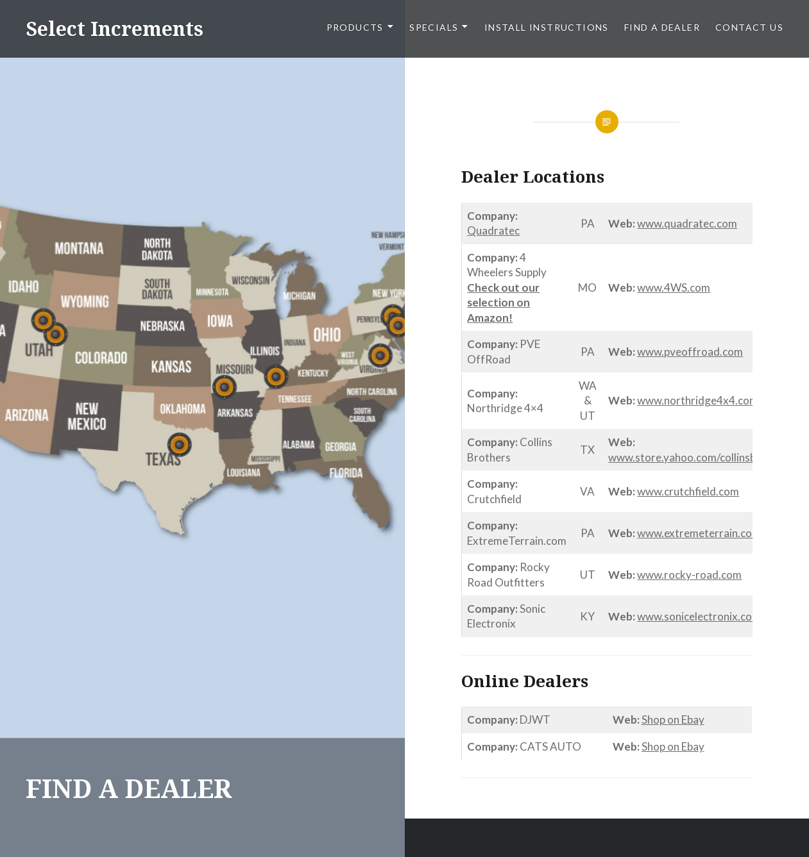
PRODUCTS (355, 27)
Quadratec (493, 230)
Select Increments (114, 28)
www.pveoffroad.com (690, 351)
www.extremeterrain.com (699, 533)
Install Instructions (546, 27)
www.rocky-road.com (689, 574)
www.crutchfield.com (688, 491)
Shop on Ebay (673, 719)
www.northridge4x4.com (697, 400)
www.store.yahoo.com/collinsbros (690, 457)
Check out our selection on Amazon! (503, 302)
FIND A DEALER (662, 27)
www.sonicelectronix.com (699, 616)
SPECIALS (433, 27)
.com (725, 223)
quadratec (689, 223)
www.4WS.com (673, 287)
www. (650, 223)
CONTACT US (749, 27)
